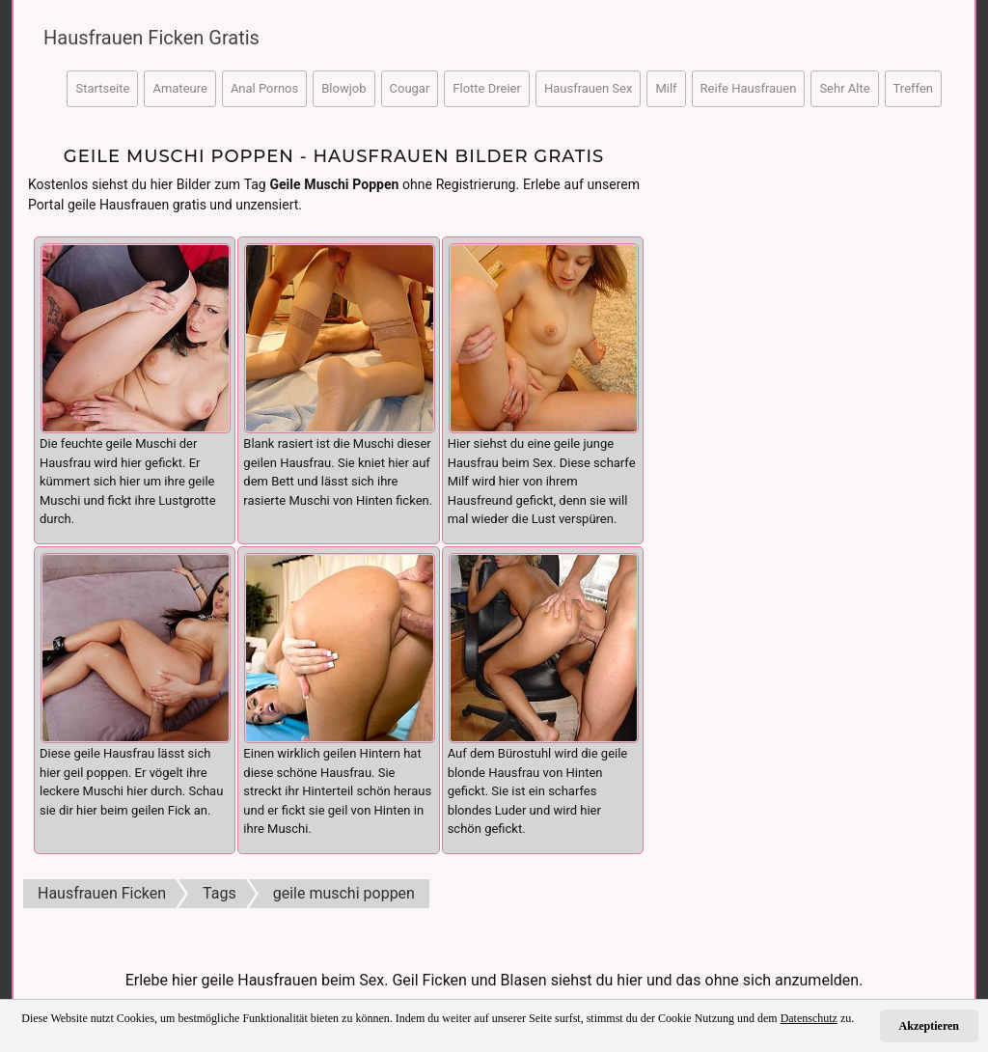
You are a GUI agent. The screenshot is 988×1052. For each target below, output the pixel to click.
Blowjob (343, 88)
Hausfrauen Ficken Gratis (151, 37)
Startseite (102, 88)
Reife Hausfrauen (748, 88)
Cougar (410, 88)
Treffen (913, 88)
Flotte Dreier (487, 88)
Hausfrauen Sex (588, 88)
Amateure (179, 88)
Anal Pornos (264, 88)
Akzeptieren (929, 1026)
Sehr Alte (844, 88)
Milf (665, 88)
